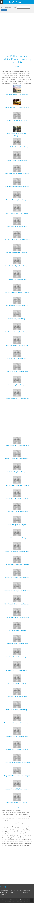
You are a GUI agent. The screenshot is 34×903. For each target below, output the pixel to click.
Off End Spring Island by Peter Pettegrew (17, 239)
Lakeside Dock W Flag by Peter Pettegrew (17, 591)
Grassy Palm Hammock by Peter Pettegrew (17, 762)
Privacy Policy (3, 894)
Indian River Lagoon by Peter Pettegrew (17, 459)
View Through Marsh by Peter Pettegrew (17, 604)
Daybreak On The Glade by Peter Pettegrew (17, 147)
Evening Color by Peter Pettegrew (17, 120)
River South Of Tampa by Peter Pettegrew (17, 723)
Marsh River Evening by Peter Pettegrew (17, 266)
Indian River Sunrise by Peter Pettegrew (17, 577)
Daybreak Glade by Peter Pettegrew (17, 94)
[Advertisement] (17, 33)
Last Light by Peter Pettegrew (17, 630)
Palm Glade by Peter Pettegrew (17, 525)
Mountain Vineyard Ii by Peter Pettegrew (17, 107)
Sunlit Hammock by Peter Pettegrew (17, 802)
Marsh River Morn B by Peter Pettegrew (17, 173)
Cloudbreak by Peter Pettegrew (17, 226)
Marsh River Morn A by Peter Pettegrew (17, 710)
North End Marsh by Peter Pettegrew (17, 200)
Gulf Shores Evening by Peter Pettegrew (17, 292)
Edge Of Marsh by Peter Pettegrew (17, 371)
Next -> (17, 66)
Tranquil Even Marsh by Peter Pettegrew (17, 445)
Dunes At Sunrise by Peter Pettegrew (17, 749)
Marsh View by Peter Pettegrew (17, 160)
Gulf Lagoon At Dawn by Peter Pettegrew (17, 398)
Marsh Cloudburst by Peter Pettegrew (17, 551)
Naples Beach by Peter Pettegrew (17, 472)
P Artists (4, 51)
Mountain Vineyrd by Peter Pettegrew (17, 670)
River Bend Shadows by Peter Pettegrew (17, 332)
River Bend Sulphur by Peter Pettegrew (17, 213)
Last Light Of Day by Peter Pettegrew (17, 498)
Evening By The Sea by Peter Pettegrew (17, 564)
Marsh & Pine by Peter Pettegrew (17, 319)
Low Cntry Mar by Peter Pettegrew (17, 511)
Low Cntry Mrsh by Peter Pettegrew (17, 657)
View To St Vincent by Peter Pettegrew (17, 617)
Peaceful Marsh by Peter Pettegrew (17, 253)
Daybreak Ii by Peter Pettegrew (17, 279)
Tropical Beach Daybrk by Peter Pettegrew (17, 776)
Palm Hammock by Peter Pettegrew (17, 345)
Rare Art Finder (14, 2)
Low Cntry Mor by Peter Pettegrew (17, 644)
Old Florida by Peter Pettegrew (17, 683)
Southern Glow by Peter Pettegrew (17, 736)
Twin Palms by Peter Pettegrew (17, 696)
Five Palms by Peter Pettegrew (17, 385)
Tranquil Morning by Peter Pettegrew (17, 538)
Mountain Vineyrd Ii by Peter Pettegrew (17, 789)
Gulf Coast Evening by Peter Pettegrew (17, 186)
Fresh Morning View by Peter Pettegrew (17, 485)
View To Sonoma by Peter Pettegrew (17, 305)
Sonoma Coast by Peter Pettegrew (17, 358)
